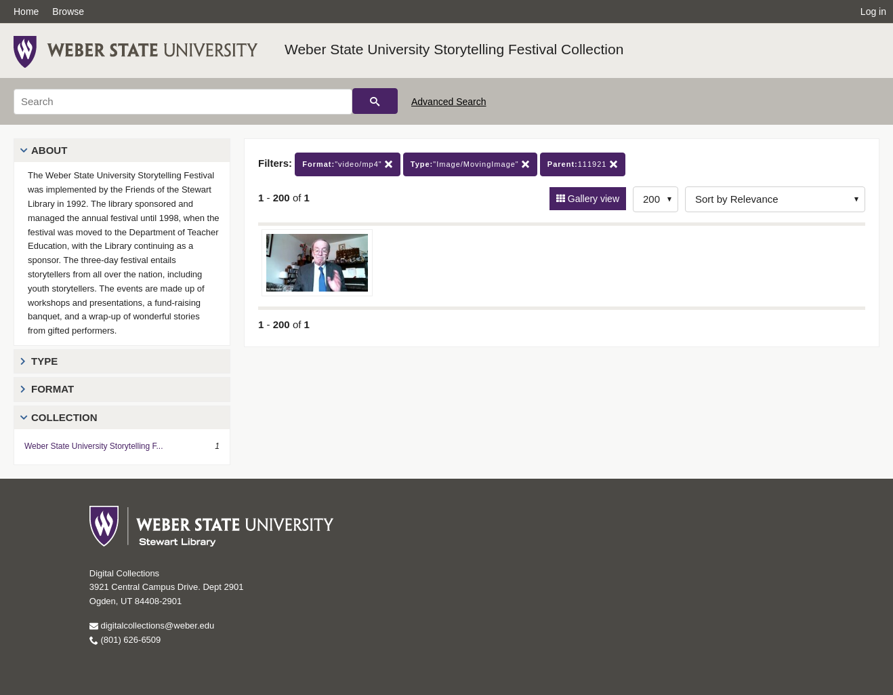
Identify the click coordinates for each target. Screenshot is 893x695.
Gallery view (592, 198)
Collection (64, 417)
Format (52, 389)
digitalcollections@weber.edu (151, 625)
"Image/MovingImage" (470, 164)
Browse (68, 11)
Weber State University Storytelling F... (93, 446)
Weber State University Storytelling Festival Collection (454, 49)
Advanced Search (448, 101)
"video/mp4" (347, 164)
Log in (873, 11)
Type (44, 361)
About (49, 150)
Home (26, 11)
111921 (582, 164)
